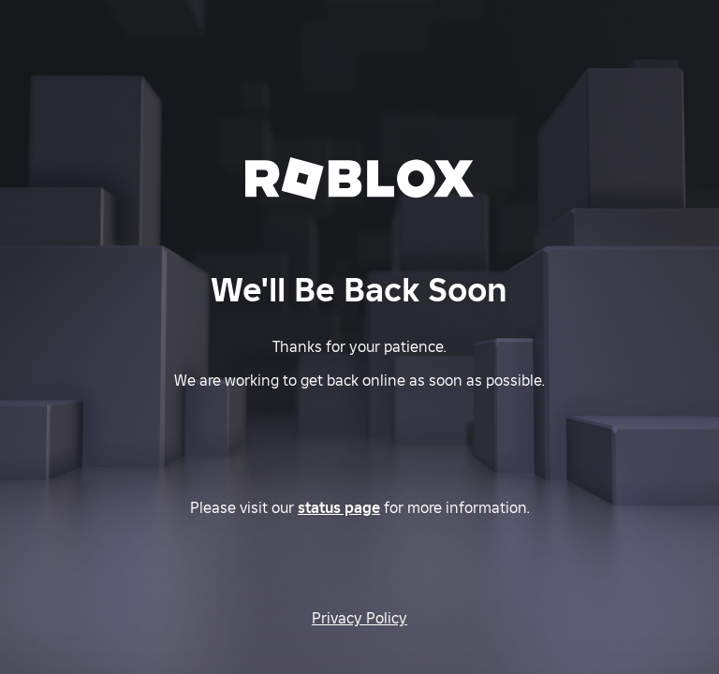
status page (339, 507)
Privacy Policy (359, 617)
